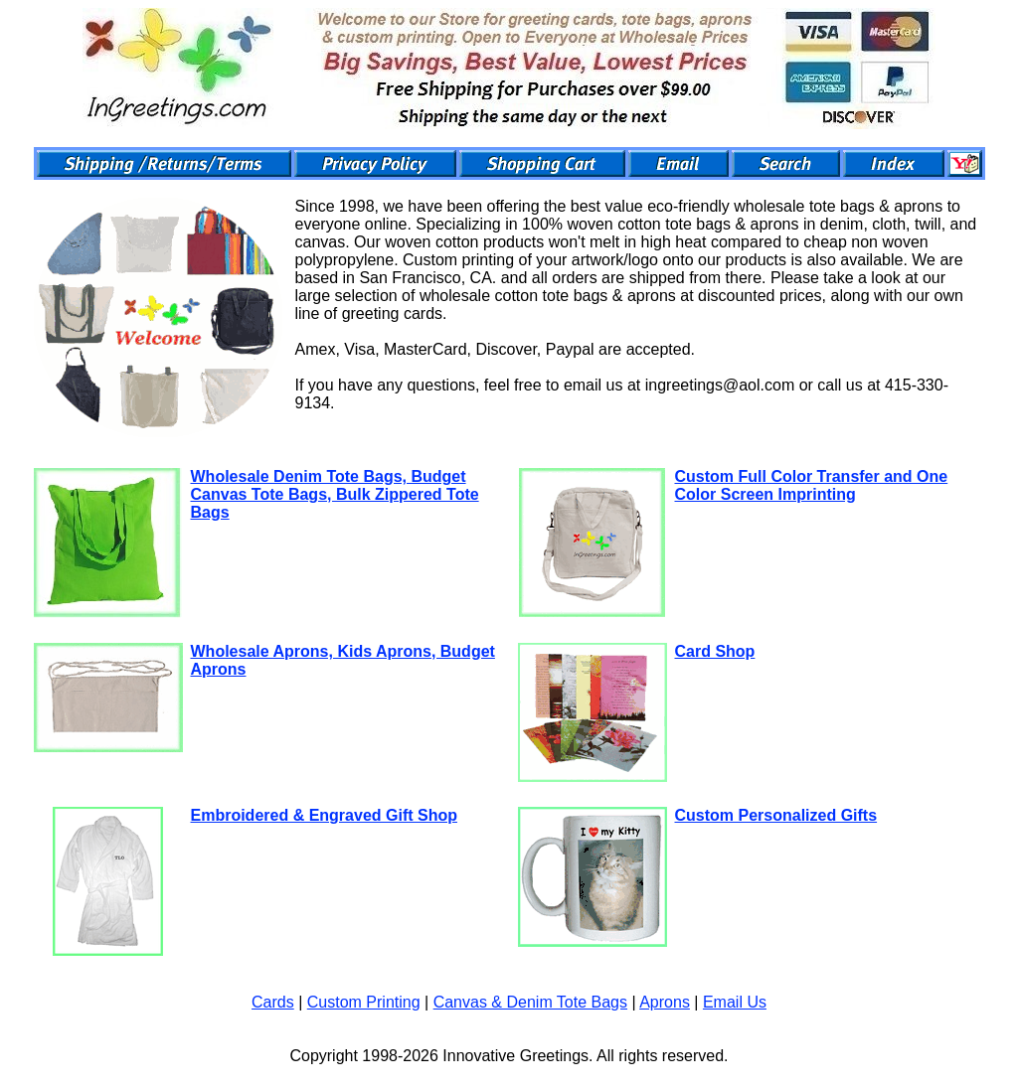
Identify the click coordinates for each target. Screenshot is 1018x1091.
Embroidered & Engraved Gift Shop (324, 815)
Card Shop (715, 651)
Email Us (734, 1002)
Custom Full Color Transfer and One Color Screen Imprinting (811, 485)
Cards (273, 1002)
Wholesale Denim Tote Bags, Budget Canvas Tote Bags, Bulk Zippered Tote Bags (335, 494)
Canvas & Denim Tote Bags (530, 1002)
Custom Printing (364, 1002)
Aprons (664, 1002)
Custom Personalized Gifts (776, 815)
